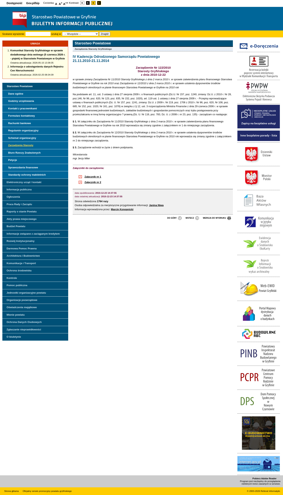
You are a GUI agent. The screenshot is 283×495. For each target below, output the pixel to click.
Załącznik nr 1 (93, 176)
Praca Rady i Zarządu (19, 204)
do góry (172, 218)
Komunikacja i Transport (21, 263)
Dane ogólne (15, 93)
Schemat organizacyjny (22, 137)
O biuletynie (14, 336)
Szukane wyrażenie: (13, 33)
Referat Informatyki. (270, 491)
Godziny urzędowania (21, 101)
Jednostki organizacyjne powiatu (26, 292)
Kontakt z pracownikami (22, 108)
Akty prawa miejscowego (22, 219)
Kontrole (12, 278)
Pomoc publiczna (17, 285)
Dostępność (15, 3)
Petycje (12, 160)
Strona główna (11, 491)
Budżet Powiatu (16, 226)
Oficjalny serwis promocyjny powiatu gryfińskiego (47, 491)
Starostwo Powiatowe (20, 86)
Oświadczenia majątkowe (22, 307)
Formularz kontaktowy (21, 115)
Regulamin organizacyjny (23, 130)
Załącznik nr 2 (93, 182)
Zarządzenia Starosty (20, 145)
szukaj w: (56, 33)
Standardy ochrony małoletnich (27, 174)
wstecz (190, 218)
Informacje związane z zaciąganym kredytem (33, 233)
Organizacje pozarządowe (22, 300)
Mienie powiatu (16, 314)
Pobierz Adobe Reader (265, 478)
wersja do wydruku (214, 218)
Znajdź (105, 33)
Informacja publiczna (19, 189)
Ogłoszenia (13, 196)
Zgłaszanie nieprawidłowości (24, 329)
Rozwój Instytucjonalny (21, 241)
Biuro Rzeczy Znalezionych (24, 152)
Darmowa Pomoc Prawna (22, 248)
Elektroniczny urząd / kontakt (24, 182)
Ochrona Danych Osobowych (24, 322)
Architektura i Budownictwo (23, 255)
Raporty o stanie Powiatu (22, 211)
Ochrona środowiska (19, 270)
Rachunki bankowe (19, 123)
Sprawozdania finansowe (23, 167)
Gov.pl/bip (33, 3)
